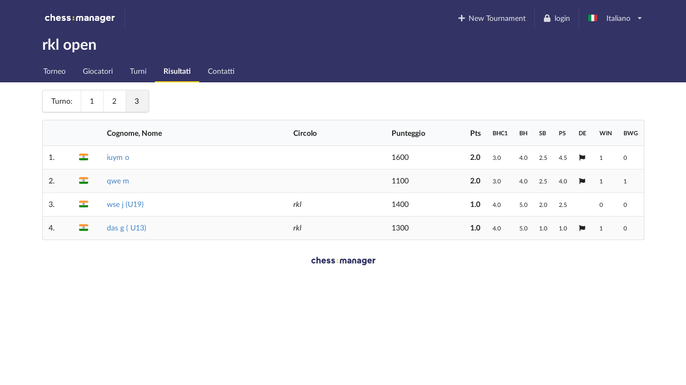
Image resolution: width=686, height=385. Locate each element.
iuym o (118, 156)
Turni (138, 70)
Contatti (221, 70)
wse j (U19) (125, 204)
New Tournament (491, 17)
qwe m (118, 180)
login (556, 17)
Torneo (54, 70)
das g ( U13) (126, 227)
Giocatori (98, 70)
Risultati (177, 70)
